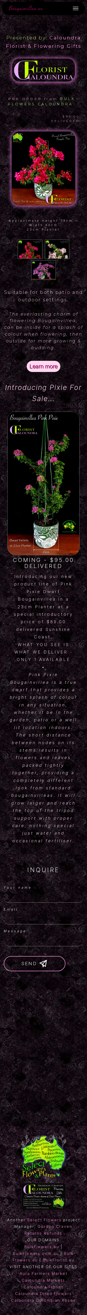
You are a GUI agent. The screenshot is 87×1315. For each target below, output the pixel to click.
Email (11, 909)
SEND (34, 964)
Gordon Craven (55, 1226)
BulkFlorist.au (58, 1260)
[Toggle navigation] (76, 8)
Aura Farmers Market (44, 1273)
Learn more (43, 366)
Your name (18, 887)
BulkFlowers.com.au (36, 1253)
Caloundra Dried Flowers (43, 1293)
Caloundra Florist (43, 1287)
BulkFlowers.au (41, 1246)
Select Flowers (44, 1220)
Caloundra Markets (43, 1280)
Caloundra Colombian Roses (43, 1300)
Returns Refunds (43, 1233)
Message (15, 931)
